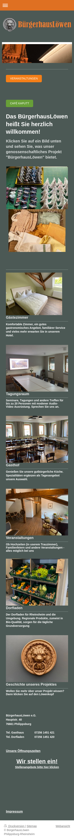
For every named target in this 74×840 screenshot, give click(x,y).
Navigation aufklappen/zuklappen (37, 5)
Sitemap (32, 826)
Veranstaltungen (24, 78)
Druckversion (14, 826)
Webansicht (63, 826)
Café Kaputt (19, 103)
